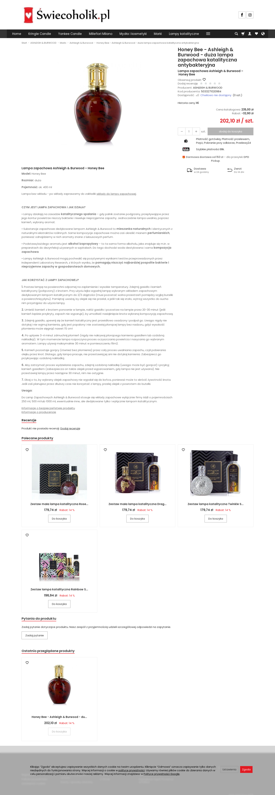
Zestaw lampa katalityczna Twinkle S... (216, 505)
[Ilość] (187, 131)
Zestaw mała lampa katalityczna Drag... (137, 505)
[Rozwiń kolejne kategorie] (208, 33)
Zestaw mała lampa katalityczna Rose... (59, 505)
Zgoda (246, 769)
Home (16, 34)
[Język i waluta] (263, 33)
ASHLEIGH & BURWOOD (207, 87)
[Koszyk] (243, 33)
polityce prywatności (131, 770)
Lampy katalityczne (184, 34)
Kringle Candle (39, 34)
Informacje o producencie (39, 412)
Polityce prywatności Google (162, 774)
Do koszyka (59, 520)
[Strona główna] (66, 14)
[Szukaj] (236, 33)
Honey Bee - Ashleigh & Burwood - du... (59, 720)
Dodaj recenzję (70, 429)
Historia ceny (188, 103)
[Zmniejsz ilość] (194, 131)
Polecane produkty (40, 439)
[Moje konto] (249, 33)
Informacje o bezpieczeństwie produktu (48, 408)
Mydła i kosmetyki (133, 34)
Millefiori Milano (100, 34)
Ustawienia (229, 769)
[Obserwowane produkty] (256, 33)
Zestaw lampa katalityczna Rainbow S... (59, 591)
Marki (158, 34)
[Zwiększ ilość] (181, 131)
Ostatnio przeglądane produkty (51, 653)
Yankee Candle (70, 34)
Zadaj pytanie (34, 637)
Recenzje (30, 420)
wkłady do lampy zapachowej (116, 194)
